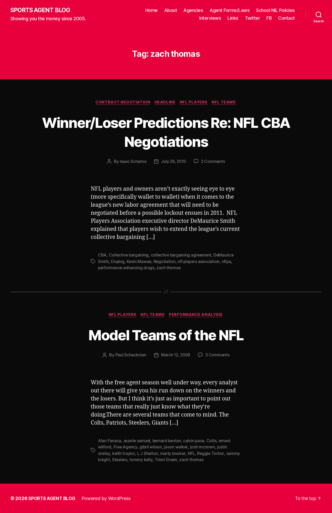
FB (269, 18)
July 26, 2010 (173, 162)
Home (151, 10)
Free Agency (126, 447)
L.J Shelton (147, 453)
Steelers (120, 459)
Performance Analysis (197, 315)
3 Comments (218, 355)
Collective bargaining (129, 255)
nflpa (228, 262)
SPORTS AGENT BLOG (41, 10)
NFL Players (195, 102)
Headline (164, 102)
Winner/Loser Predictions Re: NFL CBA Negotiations (166, 132)
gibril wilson (151, 447)
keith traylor (123, 453)
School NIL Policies (275, 10)
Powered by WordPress (108, 498)
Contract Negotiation (121, 102)
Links (232, 18)
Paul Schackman (130, 355)
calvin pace (195, 441)
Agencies (193, 10)
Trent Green (167, 459)
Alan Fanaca (109, 441)
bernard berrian (167, 441)
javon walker (177, 447)
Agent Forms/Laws (230, 10)
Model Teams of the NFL (166, 335)
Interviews (210, 18)
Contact (286, 18)
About (170, 10)
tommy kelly (141, 459)
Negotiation (165, 262)
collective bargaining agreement (183, 255)
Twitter (252, 18)
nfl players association (200, 262)
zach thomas (170, 268)
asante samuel (137, 441)
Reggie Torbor (211, 453)
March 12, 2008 (175, 355)
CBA (102, 255)
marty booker (173, 453)
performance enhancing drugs (127, 268)
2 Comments (213, 162)
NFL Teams (226, 102)
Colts (213, 441)
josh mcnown (203, 447)
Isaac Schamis (132, 162)
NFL (192, 453)
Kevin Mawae (139, 262)
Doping (118, 262)
